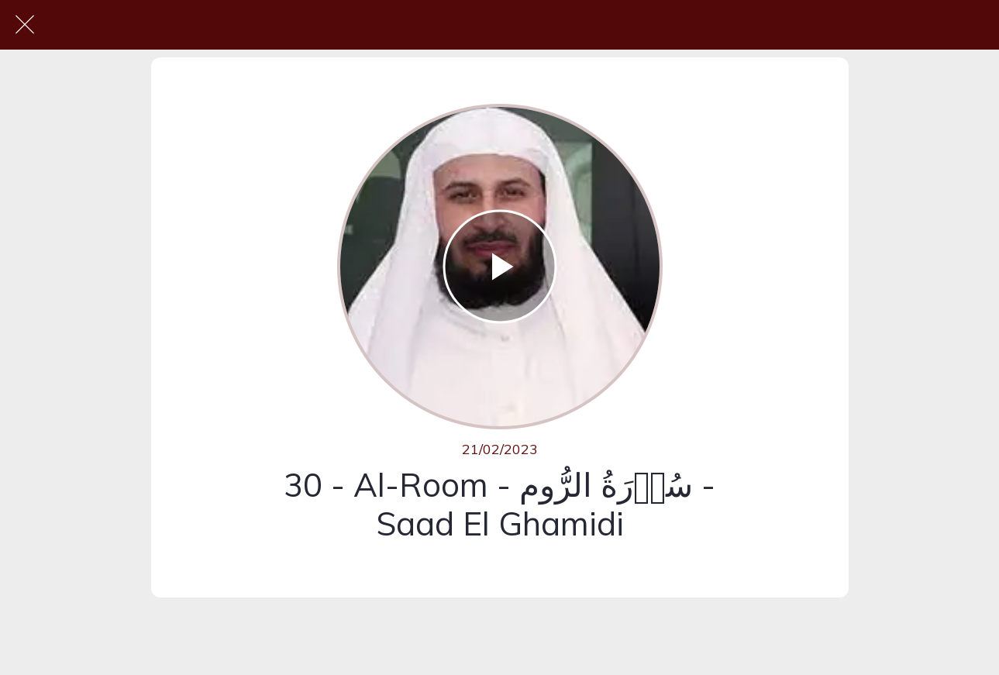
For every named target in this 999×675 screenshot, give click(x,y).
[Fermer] (25, 24)
